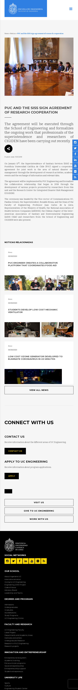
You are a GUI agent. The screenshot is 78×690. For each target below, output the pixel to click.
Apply (11, 476)
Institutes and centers (13, 638)
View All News (39, 390)
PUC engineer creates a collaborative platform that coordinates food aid (33, 264)
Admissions (9, 604)
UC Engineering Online (14, 618)
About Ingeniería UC (13, 576)
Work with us (39, 519)
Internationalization (13, 579)
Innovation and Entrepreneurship (25, 652)
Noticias (13, 33)
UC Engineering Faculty (14, 630)
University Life (13, 677)
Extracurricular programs (15, 663)
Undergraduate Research (15, 640)
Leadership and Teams (14, 593)
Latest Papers (10, 632)
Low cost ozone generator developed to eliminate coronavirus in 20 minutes (35, 357)
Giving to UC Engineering (15, 582)
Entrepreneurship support (15, 668)
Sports (7, 683)
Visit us (39, 502)
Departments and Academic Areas (19, 635)
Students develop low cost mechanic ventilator (33, 311)
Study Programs (11, 615)
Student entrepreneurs (14, 671)
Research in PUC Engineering (17, 643)
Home (7, 33)
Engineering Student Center (16, 688)
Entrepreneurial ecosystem (15, 658)
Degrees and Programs (19, 599)
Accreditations (10, 613)
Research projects (12, 646)
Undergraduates (11, 607)
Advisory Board (11, 590)
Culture (8, 686)
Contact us (15, 451)
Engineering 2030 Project (15, 585)
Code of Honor (10, 587)
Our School (12, 571)
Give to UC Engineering (39, 511)
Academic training (12, 660)
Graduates (9, 610)
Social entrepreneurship (14, 666)
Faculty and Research (18, 624)
